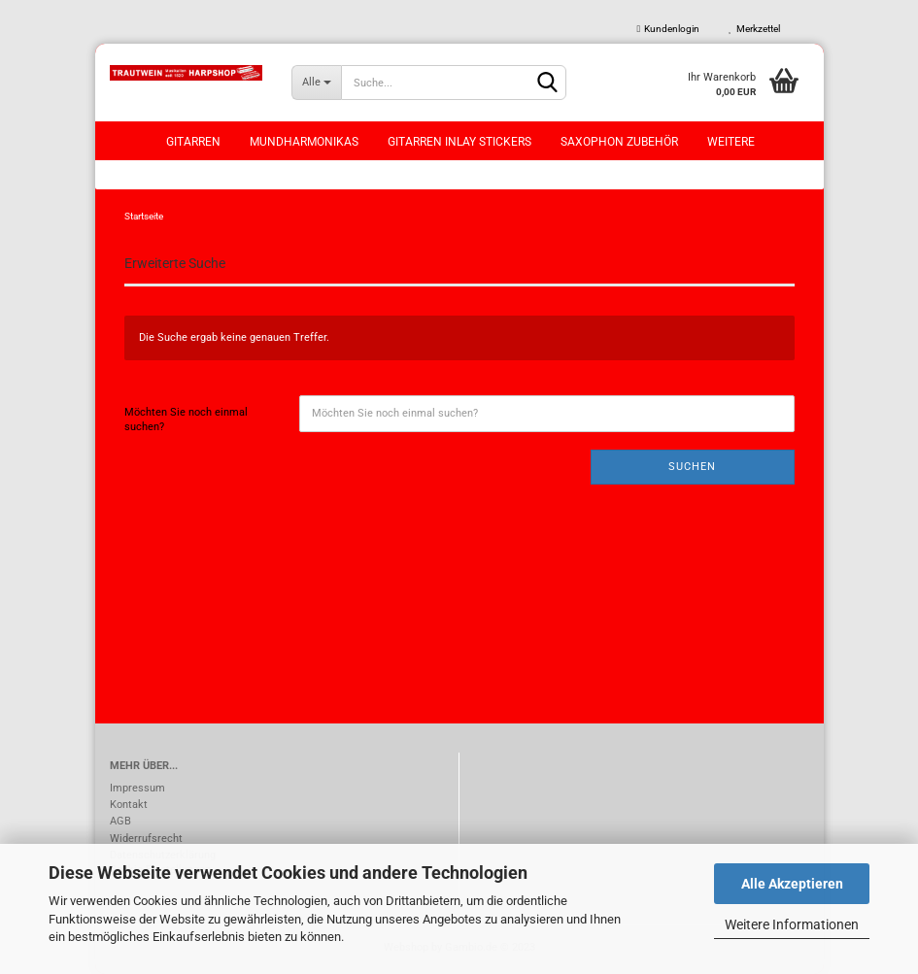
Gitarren (193, 142)
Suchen (692, 466)
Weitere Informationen (792, 924)
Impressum (137, 788)
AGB (120, 821)
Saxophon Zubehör (619, 142)
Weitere (731, 142)
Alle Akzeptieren (792, 883)
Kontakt (129, 804)
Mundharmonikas (304, 142)
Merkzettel (754, 28)
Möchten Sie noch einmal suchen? (186, 420)
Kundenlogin (668, 28)
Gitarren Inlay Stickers (459, 142)
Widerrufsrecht (146, 838)
